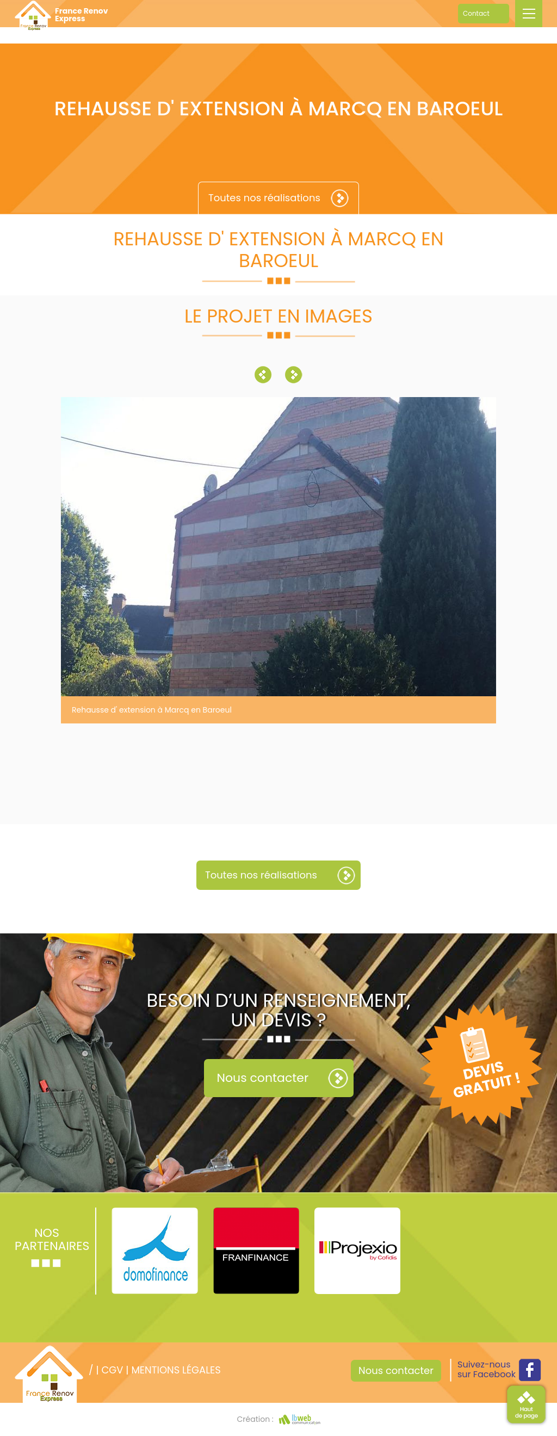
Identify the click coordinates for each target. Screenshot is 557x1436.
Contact (476, 13)
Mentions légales (175, 1370)
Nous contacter (263, 1077)
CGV (112, 1370)
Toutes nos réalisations (264, 198)
